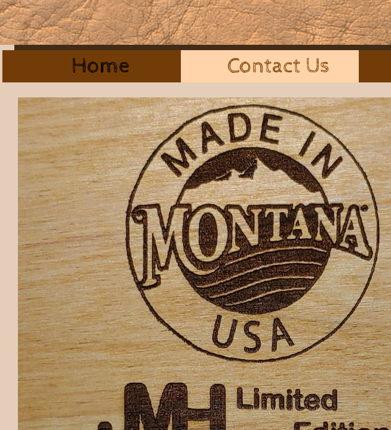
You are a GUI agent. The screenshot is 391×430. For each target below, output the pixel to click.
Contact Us (278, 66)
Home (101, 66)
